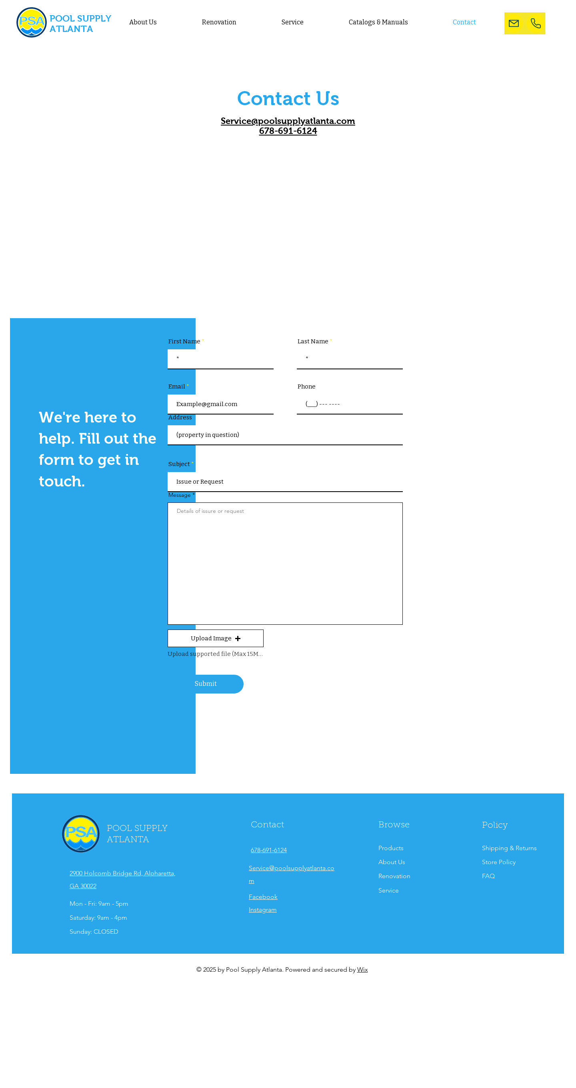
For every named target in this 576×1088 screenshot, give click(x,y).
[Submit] (206, 684)
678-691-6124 (288, 131)
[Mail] (513, 23)
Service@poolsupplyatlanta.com (288, 121)
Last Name (313, 342)
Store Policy (499, 862)
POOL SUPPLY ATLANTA (80, 23)
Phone (307, 387)
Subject (179, 464)
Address (180, 417)
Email (176, 387)
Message (180, 495)
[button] (216, 638)
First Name (184, 342)
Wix (362, 969)
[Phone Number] (535, 23)
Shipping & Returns (509, 848)
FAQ (488, 876)
